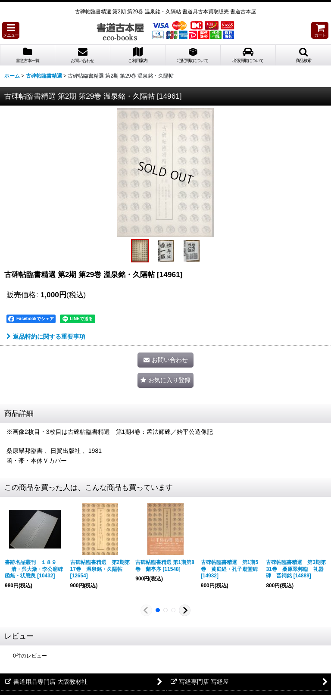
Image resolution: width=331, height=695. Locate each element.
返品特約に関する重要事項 (45, 336)
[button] (10, 30)
